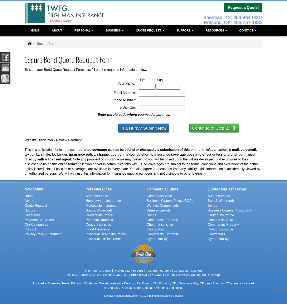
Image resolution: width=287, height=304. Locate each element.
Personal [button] (83, 30)
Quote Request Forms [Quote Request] (227, 189)
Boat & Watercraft (99, 210)
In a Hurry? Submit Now (144, 128)
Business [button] (114, 30)
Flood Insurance (98, 229)
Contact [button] (247, 30)
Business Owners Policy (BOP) (170, 201)
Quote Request (36, 205)
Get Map (197, 270)
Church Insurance (160, 224)
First (147, 80)
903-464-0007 (134, 270)
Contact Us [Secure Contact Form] (181, 270)
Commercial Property (162, 220)
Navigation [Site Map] (34, 189)
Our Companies (36, 224)
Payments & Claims (39, 220)
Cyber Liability (157, 239)
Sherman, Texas (58, 283)
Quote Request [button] (150, 30)
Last (164, 80)
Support (30, 210)
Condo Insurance (98, 224)
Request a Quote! (243, 8)
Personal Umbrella (99, 220)
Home (35, 30)
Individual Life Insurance (104, 239)
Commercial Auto (159, 196)
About (57, 30)
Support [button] (184, 30)
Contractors (155, 229)
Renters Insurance (99, 215)
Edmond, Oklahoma (84, 283)
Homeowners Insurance (103, 201)
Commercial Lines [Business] (162, 189)
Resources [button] (216, 30)
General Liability (159, 210)
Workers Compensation (164, 205)
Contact (30, 229)
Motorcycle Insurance (101, 205)
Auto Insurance (97, 196)
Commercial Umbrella (163, 234)
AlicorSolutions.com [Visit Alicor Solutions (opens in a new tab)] (125, 295)
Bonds (151, 215)
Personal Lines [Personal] (99, 189)
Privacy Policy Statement (43, 234)
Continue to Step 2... (214, 127)
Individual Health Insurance (106, 234)
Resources (32, 215)
